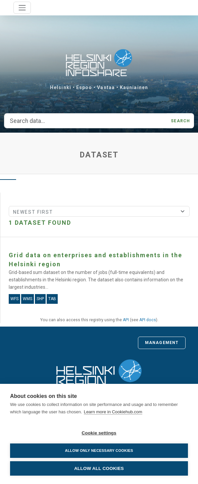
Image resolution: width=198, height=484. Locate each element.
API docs (147, 320)
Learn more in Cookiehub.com (113, 411)
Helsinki (60, 87)
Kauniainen (134, 87)
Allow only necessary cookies (99, 450)
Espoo (84, 87)
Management (162, 342)
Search (180, 121)
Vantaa (106, 87)
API (126, 320)
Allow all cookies (99, 468)
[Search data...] (85, 121)
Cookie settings (99, 432)
